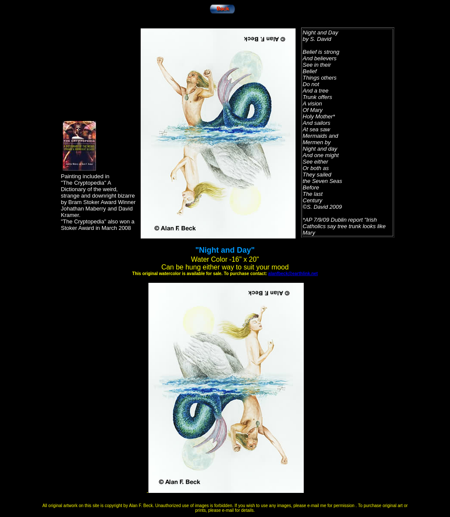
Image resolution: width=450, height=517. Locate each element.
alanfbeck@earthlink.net (292, 273)
